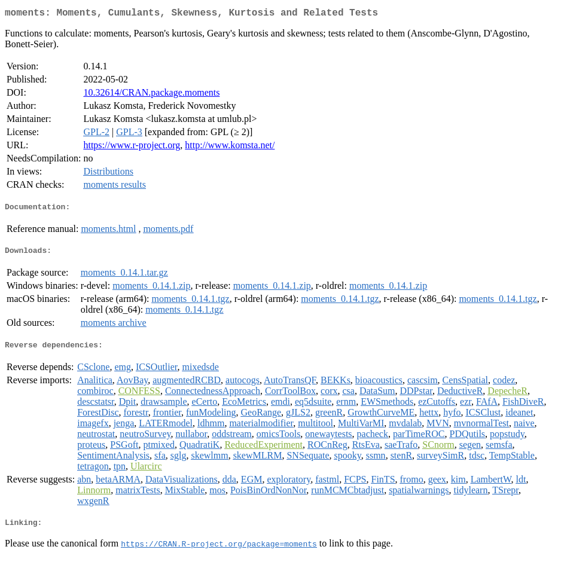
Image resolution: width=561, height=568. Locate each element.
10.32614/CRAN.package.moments (151, 95)
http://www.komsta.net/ (230, 147)
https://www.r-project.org (131, 147)
